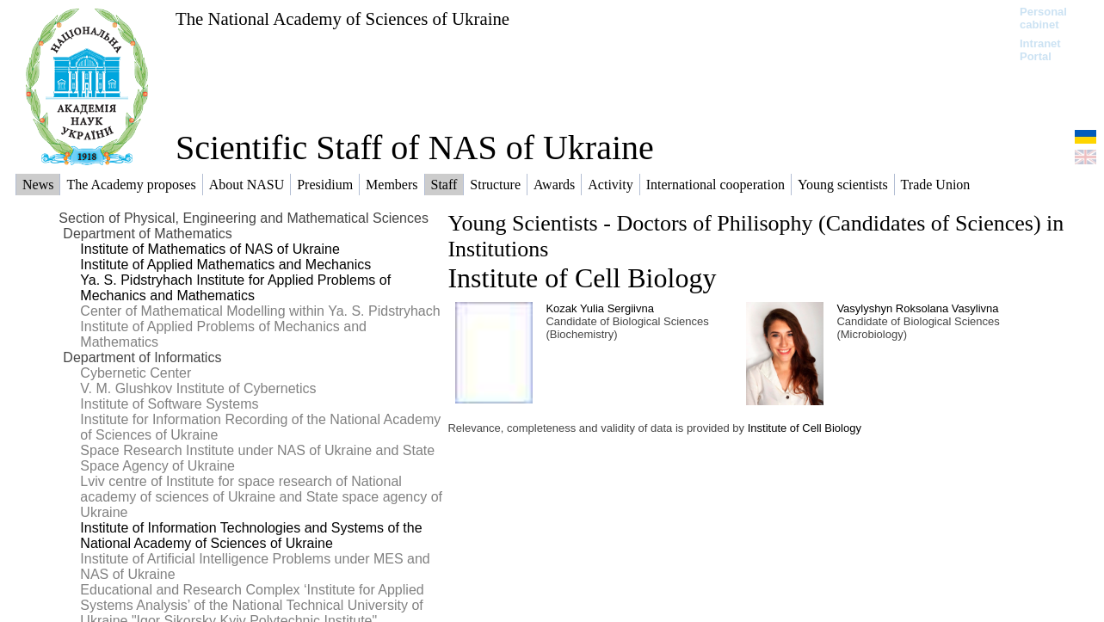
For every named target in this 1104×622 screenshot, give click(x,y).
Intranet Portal (1040, 50)
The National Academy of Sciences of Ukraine (342, 18)
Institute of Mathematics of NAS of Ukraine (209, 249)
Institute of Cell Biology (581, 277)
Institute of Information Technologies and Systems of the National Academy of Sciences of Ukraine (251, 535)
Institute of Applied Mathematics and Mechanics (225, 264)
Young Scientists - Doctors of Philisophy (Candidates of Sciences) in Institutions (755, 236)
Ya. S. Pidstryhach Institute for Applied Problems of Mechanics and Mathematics (235, 288)
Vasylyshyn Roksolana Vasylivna (917, 308)
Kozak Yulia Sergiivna (600, 308)
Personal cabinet (1043, 18)
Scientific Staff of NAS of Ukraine (415, 147)
